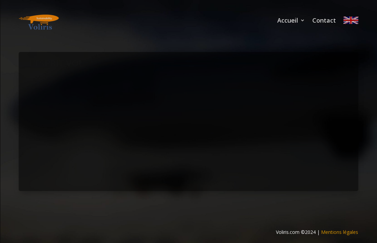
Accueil (287, 20)
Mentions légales (339, 232)
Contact (324, 20)
